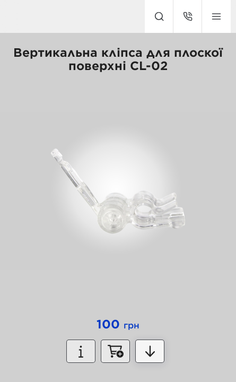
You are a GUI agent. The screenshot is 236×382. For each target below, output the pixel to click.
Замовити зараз (116, 351)
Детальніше (150, 351)
